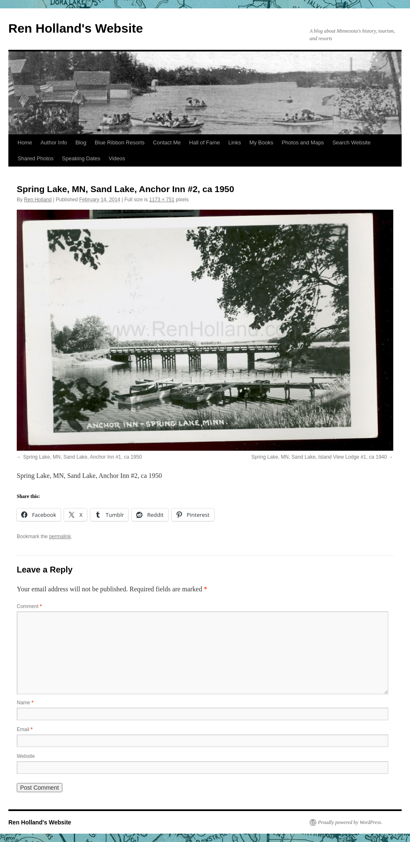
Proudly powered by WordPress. (350, 822)
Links (234, 142)
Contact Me (167, 142)
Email (25, 729)
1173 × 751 (161, 200)
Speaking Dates (81, 158)
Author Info (54, 142)
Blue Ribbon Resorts (119, 142)
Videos (117, 158)
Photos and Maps (303, 142)
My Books (261, 142)
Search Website (351, 142)
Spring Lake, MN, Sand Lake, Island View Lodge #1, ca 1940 (319, 457)
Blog (80, 142)
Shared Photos (36, 158)
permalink (60, 536)
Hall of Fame (204, 142)
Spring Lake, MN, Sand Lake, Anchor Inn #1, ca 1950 (82, 457)
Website (26, 756)
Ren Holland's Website (75, 28)
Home (25, 142)
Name (25, 703)
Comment (29, 606)
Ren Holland (37, 200)
